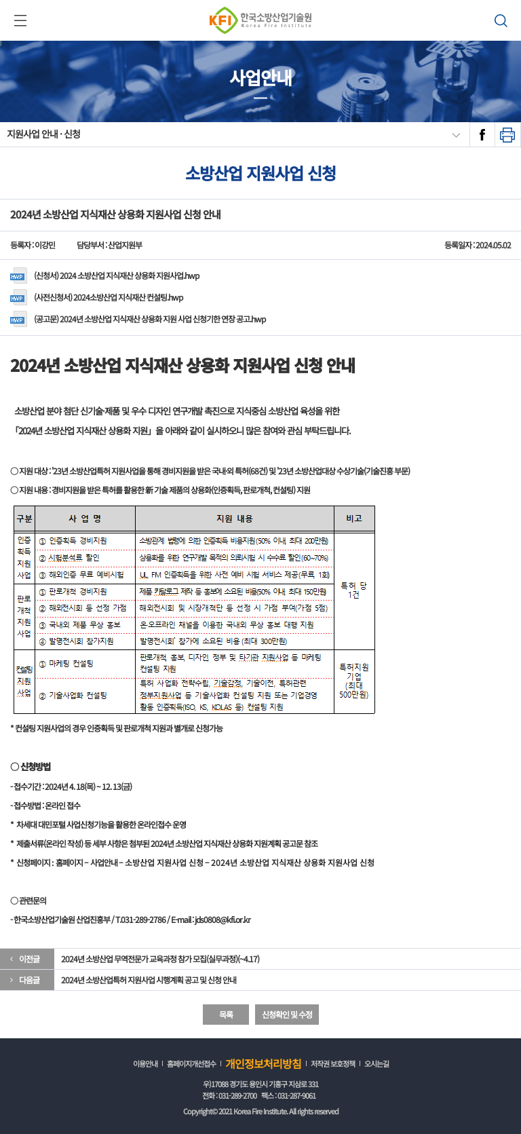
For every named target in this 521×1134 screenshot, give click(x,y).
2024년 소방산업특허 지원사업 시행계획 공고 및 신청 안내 (148, 979)
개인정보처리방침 (263, 1063)
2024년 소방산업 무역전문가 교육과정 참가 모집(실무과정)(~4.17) (160, 958)
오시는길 (376, 1063)
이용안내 (145, 1063)
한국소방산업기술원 (260, 20)
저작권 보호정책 (333, 1063)
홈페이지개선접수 (191, 1063)
